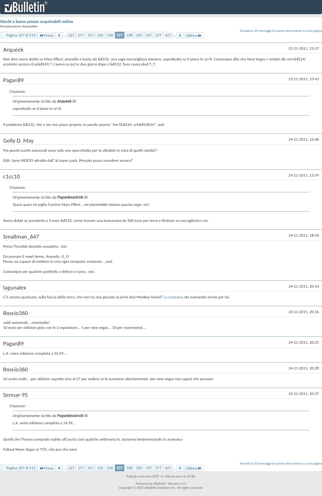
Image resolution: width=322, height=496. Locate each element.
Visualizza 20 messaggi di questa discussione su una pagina (281, 31)
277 (81, 35)
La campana (174, 297)
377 (158, 35)
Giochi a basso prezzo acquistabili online (36, 21)
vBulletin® (160, 484)
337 (149, 35)
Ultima (194, 35)
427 (168, 35)
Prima (46, 35)
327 (120, 35)
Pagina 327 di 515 (21, 35)
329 (139, 35)
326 (110, 35)
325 (100, 35)
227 (71, 35)
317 (90, 35)
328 (129, 35)
